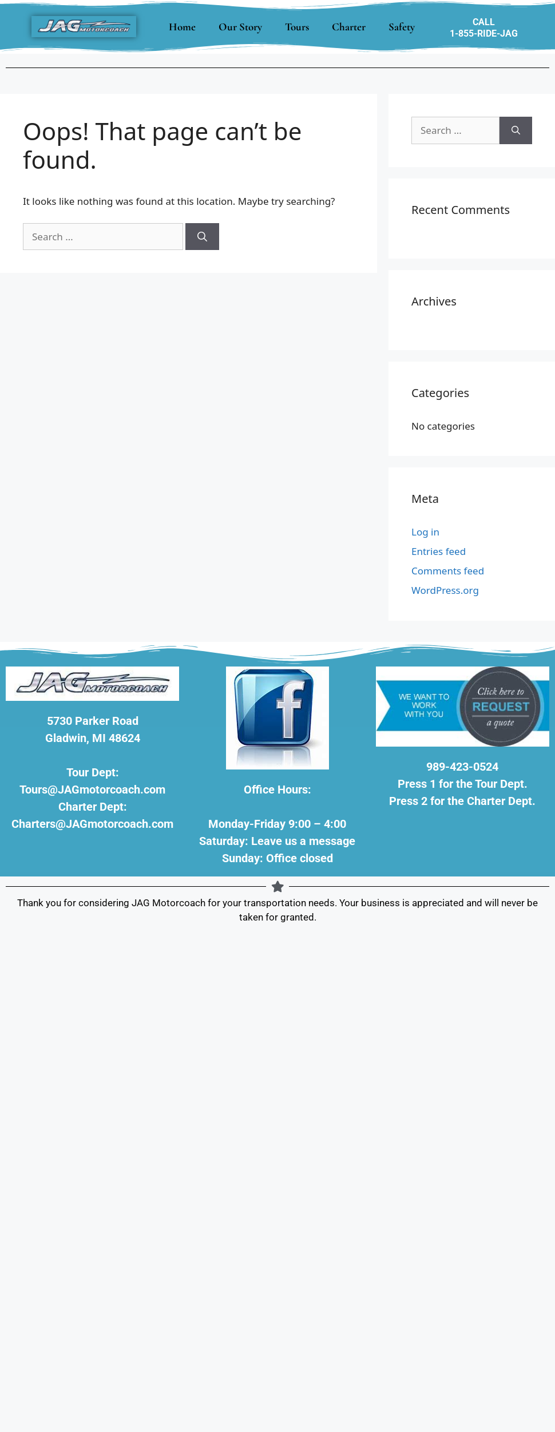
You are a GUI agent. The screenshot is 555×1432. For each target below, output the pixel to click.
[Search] (202, 237)
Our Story (240, 26)
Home (182, 26)
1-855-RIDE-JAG (484, 33)
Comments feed (447, 570)
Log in (425, 531)
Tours (297, 26)
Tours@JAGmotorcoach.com (92, 789)
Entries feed (438, 551)
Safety (401, 26)
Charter (349, 26)
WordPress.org (445, 590)
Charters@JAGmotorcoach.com (92, 824)
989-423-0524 (462, 766)
